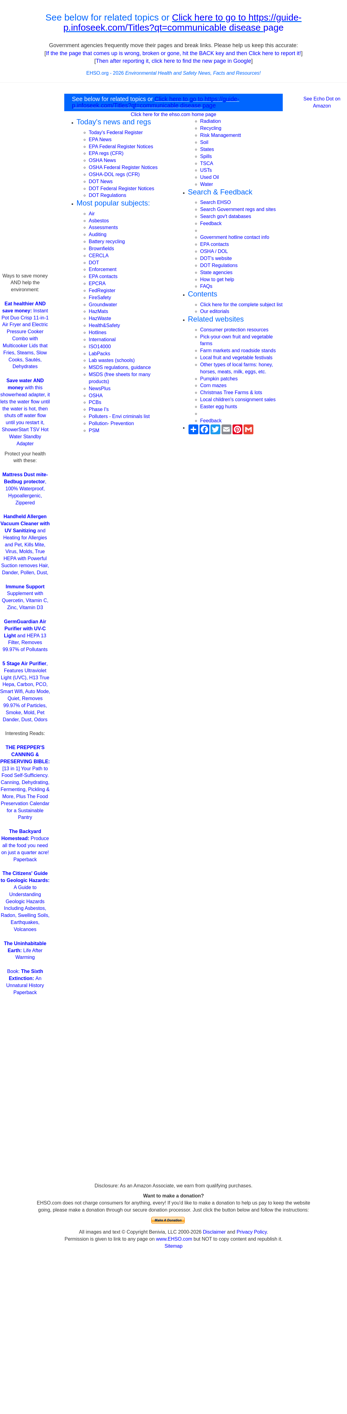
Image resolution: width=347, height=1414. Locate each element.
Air (92, 213)
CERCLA (99, 255)
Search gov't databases (225, 216)
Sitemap (174, 1246)
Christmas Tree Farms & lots (231, 392)
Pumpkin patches (219, 378)
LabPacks (99, 353)
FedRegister (102, 290)
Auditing (97, 234)
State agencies (216, 272)
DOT (94, 262)
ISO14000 (100, 346)
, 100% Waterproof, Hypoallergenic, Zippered (25, 488)
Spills (206, 156)
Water (206, 184)
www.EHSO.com (174, 1239)
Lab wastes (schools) (112, 360)
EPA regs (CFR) (106, 153)
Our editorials (214, 311)
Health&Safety (104, 325)
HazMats (98, 311)
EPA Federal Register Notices (121, 146)
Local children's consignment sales (238, 399)
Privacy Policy (252, 1232)
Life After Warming (25, 950)
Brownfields (101, 248)
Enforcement (103, 269)
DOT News (101, 181)
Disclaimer (214, 1232)
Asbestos (99, 220)
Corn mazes (213, 385)
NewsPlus (99, 388)
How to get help (217, 279)
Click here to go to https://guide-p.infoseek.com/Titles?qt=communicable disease (182, 22)
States (207, 149)
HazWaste (100, 318)
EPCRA (97, 283)
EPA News (100, 139)
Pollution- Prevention (111, 423)
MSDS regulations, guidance (120, 367)
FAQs (206, 286)
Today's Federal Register (116, 132)
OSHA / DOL (214, 251)
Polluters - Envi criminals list (119, 416)
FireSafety (100, 297)
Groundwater (103, 304)
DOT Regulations (107, 195)
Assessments (103, 227)
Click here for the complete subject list (241, 304)
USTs (206, 170)
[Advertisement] (25, 181)
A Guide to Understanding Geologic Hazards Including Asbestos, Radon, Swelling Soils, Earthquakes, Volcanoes (25, 901)
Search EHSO (215, 202)
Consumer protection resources (234, 329)
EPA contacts (103, 276)
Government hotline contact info (234, 237)
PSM (94, 430)
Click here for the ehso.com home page (173, 114)
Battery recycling (107, 241)
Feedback (211, 223)
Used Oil (209, 177)
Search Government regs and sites (238, 209)
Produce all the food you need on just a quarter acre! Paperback (25, 845)
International (102, 339)
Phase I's (99, 409)
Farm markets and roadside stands (238, 350)
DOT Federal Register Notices (121, 188)
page (273, 27)
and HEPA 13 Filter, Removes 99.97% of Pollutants (25, 635)
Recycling (210, 128)
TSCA (206, 163)
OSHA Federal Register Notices (123, 167)
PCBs (95, 402)
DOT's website (216, 258)
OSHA (96, 395)
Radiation (210, 121)
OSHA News (102, 160)
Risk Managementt (220, 135)
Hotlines (97, 332)
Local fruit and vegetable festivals (236, 357)
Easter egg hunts (218, 406)
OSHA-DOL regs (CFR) (114, 174)
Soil (204, 142)
